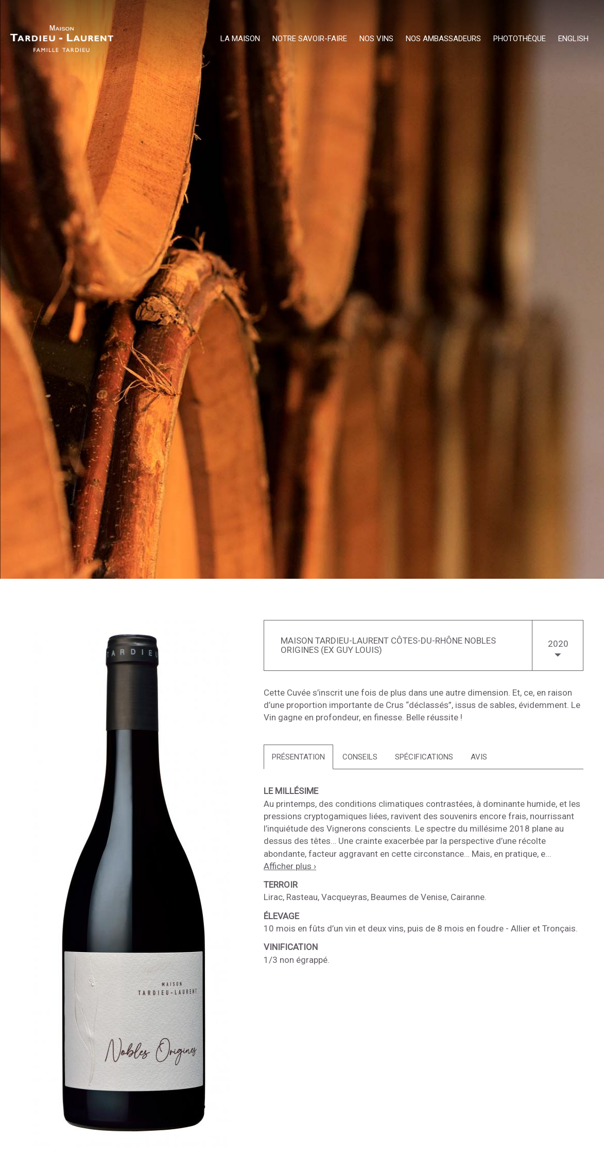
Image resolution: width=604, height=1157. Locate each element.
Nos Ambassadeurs (443, 39)
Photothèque (519, 39)
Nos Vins (376, 39)
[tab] (298, 757)
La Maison (240, 39)
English (573, 39)
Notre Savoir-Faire (309, 39)
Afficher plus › (290, 866)
